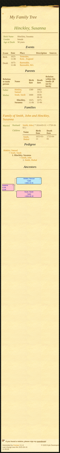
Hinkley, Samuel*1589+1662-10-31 (28, 181)
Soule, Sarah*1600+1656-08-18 (28, 194)
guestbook (41, 441)
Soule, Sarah (20, 95)
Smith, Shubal (26, 138)
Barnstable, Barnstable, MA (27, 63)
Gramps (16, 445)
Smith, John (28, 125)
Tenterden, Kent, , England (26, 57)
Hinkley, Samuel (18, 90)
